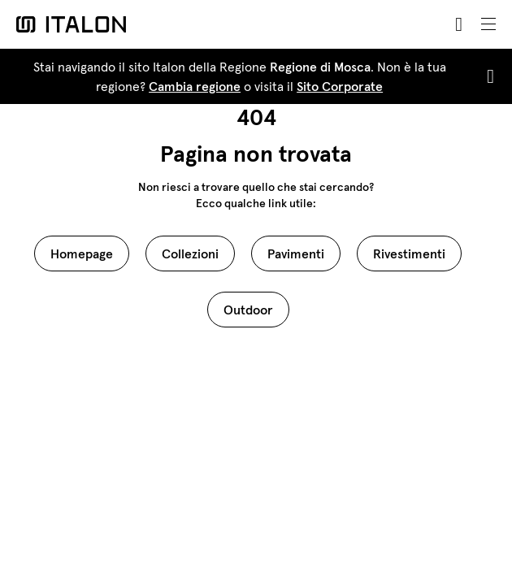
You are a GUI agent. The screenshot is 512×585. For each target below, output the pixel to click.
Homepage (81, 253)
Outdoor (248, 309)
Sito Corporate (340, 86)
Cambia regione (195, 86)
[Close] (487, 76)
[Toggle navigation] (488, 24)
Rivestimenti (409, 253)
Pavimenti (295, 253)
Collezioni (190, 253)
